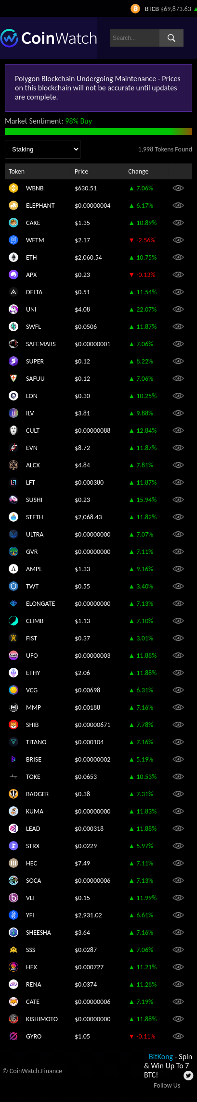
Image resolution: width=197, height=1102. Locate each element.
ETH (31, 257)
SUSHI (34, 500)
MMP (33, 707)
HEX (31, 967)
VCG (32, 690)
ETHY (33, 673)
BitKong (161, 1056)
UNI (31, 309)
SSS (30, 950)
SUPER (35, 361)
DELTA (34, 292)
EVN (32, 448)
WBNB (35, 188)
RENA (33, 984)
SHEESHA (38, 932)
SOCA (33, 881)
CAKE (33, 223)
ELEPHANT (40, 205)
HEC (31, 863)
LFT (30, 482)
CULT (32, 430)
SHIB (32, 725)
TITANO (36, 742)
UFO (32, 655)
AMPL (34, 569)
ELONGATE (40, 604)
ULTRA (34, 534)
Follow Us (167, 1085)
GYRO (33, 1036)
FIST (31, 638)
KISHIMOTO (42, 1019)
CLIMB (34, 621)
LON (32, 396)
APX (31, 275)
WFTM (35, 240)
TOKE (33, 777)
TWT (32, 586)
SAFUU (35, 379)
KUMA (34, 811)
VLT (31, 898)
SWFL (33, 327)
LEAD (33, 829)
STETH (34, 517)
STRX (32, 846)
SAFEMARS (41, 344)
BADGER (37, 794)
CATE (32, 1002)
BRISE (33, 759)
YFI (30, 915)
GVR (32, 552)
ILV (30, 413)
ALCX (33, 465)
